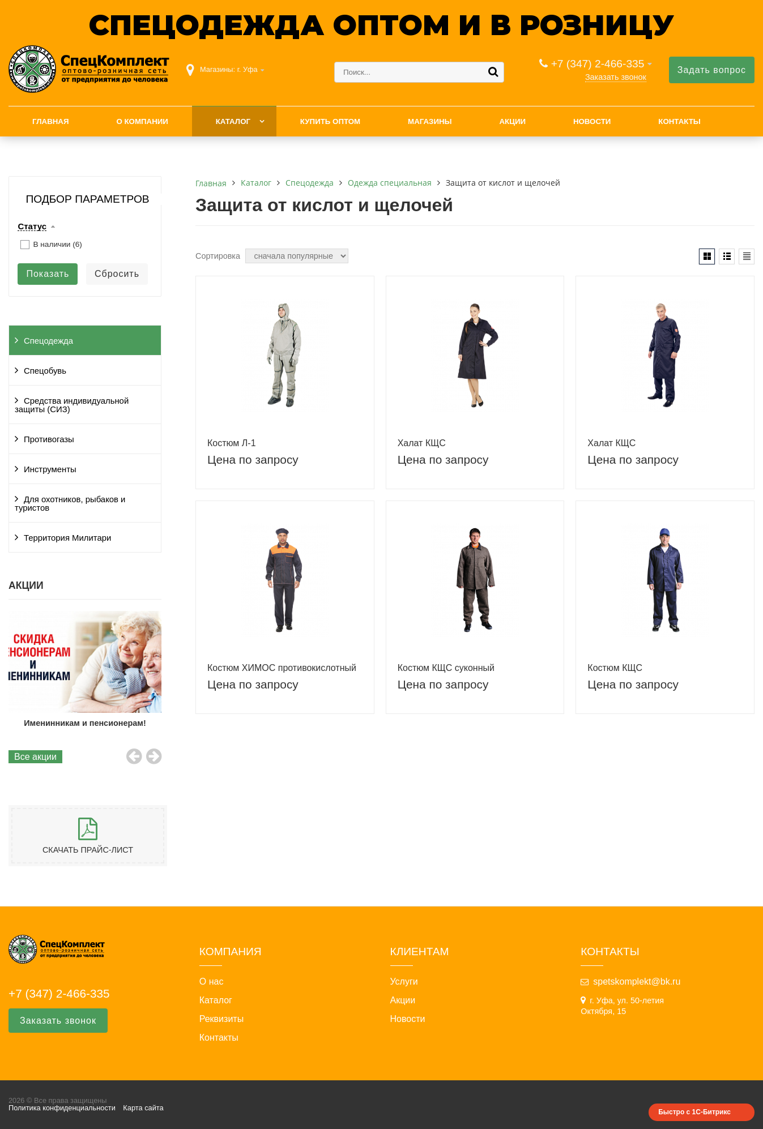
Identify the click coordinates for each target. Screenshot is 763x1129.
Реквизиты (221, 1019)
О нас (211, 981)
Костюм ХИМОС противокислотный (281, 668)
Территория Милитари (67, 537)
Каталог (233, 121)
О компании (142, 121)
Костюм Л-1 (231, 443)
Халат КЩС (422, 443)
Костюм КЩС (614, 668)
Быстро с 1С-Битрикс (694, 1112)
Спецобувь (45, 370)
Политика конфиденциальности (62, 1108)
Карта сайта (143, 1108)
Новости (592, 121)
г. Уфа (247, 69)
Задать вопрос (711, 70)
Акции (512, 121)
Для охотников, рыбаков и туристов (70, 503)
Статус (32, 226)
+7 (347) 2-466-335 (598, 64)
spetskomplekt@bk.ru (636, 981)
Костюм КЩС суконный (446, 668)
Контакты (679, 121)
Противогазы (49, 439)
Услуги (404, 981)
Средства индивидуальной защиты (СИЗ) (72, 405)
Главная (50, 121)
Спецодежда (48, 340)
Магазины (430, 121)
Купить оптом (330, 121)
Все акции (35, 757)
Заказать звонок (615, 77)
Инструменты (50, 469)
